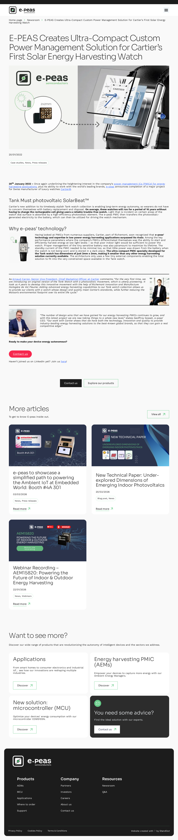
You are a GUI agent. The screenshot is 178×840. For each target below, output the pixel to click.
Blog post (102, 501)
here (63, 361)
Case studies (17, 162)
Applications (24, 798)
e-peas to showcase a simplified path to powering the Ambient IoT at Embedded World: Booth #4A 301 (47, 480)
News (28, 162)
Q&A (104, 792)
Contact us (20, 354)
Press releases (39, 162)
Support (22, 810)
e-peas (110, 186)
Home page (15, 20)
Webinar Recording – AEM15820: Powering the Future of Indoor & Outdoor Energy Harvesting (43, 575)
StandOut (165, 831)
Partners (66, 785)
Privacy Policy (15, 831)
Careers (65, 798)
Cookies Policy (35, 831)
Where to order (26, 804)
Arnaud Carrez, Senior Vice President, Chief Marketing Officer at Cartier (55, 279)
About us (66, 804)
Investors (66, 792)
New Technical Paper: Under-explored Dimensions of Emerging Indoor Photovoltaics (129, 480)
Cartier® (66, 189)
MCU (20, 792)
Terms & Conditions (57, 831)
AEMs (20, 785)
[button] (166, 10)
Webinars (26, 596)
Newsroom (33, 20)
